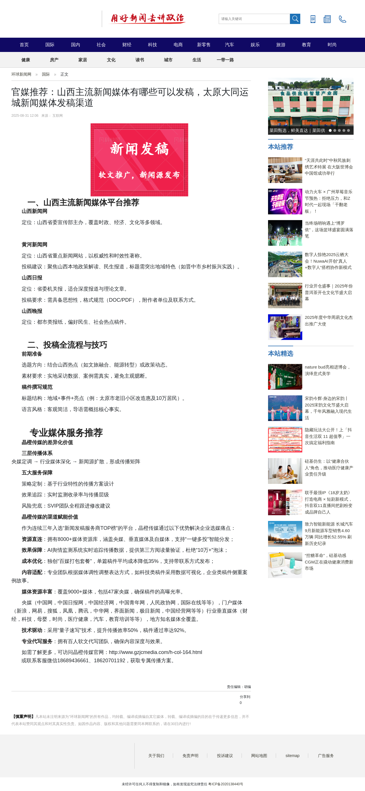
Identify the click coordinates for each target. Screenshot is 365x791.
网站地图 (259, 755)
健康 (25, 59)
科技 (152, 44)
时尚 (332, 44)
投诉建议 (225, 755)
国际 (49, 44)
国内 (75, 44)
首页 (24, 44)
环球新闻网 (21, 74)
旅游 (280, 44)
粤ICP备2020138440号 (225, 784)
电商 (178, 44)
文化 (111, 59)
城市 (168, 59)
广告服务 (326, 755)
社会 (101, 44)
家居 (82, 59)
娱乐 (255, 44)
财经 (126, 44)
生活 (196, 59)
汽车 (229, 44)
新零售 (204, 44)
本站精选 (280, 353)
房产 (54, 59)
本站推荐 (280, 146)
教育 (306, 44)
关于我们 (156, 755)
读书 (139, 59)
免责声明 (190, 755)
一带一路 (225, 59)
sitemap (292, 755)
